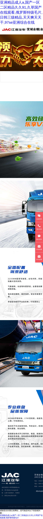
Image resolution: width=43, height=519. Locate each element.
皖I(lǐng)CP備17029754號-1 (16, 506)
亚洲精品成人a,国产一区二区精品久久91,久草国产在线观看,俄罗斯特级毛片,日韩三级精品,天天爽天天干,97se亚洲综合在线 (21, 12)
